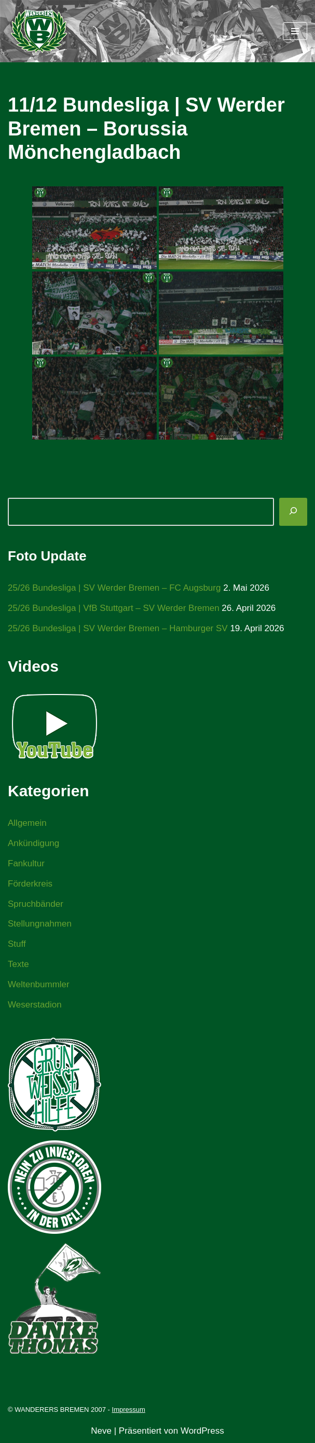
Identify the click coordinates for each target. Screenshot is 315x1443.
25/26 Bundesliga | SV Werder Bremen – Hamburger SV (118, 628)
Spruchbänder (35, 904)
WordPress (202, 1431)
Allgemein (27, 823)
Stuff (17, 944)
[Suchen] (293, 512)
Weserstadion (35, 1005)
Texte (18, 964)
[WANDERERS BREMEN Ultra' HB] (39, 31)
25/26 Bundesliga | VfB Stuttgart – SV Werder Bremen (114, 608)
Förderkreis (30, 884)
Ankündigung (33, 843)
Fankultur (26, 863)
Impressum (128, 1409)
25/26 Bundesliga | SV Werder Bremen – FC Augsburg (114, 588)
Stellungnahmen (40, 924)
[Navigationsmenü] (295, 31)
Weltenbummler (39, 984)
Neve (101, 1431)
